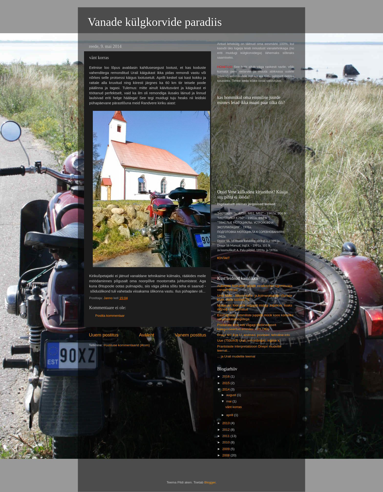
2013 (226, 423)
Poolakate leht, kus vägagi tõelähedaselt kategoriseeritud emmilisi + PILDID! (246, 327)
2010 (226, 442)
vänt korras (233, 407)
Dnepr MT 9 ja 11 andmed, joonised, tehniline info (253, 335)
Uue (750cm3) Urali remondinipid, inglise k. (248, 340)
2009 (226, 449)
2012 (226, 429)
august (231, 395)
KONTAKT (223, 258)
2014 (226, 389)
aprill (230, 415)
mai (229, 401)
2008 (226, 455)
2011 (226, 436)
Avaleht (146, 334)
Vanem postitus (190, 334)
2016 (226, 376)
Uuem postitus (103, 334)
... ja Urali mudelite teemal (236, 356)
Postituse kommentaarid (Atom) (127, 345)
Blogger (209, 482)
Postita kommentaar (110, 315)
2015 (226, 383)
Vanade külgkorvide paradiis (155, 21)
